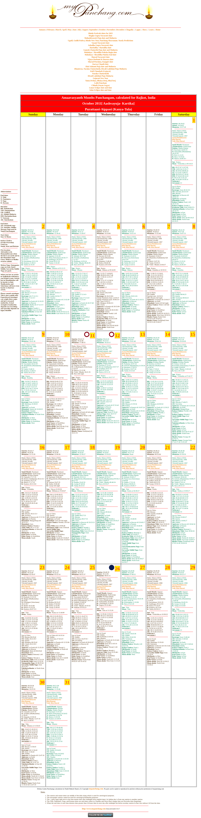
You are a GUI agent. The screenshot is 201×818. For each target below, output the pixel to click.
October (102, 30)
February (50, 30)
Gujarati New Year (100, 78)
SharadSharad (178, 140)
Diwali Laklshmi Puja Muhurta (100, 76)
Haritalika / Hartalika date (100, 48)
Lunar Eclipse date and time (100, 88)
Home (158, 30)
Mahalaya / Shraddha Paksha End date (100, 55)
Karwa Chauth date (100, 64)
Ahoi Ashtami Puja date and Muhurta (100, 66)
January (42, 30)
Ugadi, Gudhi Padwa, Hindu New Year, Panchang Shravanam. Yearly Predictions (100, 40)
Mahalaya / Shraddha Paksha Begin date (100, 52)
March (58, 30)
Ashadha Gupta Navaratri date (100, 45)
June (74, 30)
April (64, 30)
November (111, 30)
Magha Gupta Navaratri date (100, 36)
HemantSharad (53, 587)
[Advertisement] (37, 11)
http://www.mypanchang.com (94, 809)
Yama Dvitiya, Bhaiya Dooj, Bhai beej (100, 81)
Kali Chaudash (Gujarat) (100, 71)
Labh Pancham (100, 83)
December (120, 30)
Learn (151, 30)
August (85, 30)
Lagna (138, 30)
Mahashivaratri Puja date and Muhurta (100, 38)
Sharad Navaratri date (100, 57)
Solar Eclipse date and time (100, 90)
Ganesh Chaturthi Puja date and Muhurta (100, 50)
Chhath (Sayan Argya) (100, 85)
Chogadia (129, 30)
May (69, 30)
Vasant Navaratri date (100, 43)
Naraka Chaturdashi (100, 73)
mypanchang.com (100, 23)
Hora (144, 30)
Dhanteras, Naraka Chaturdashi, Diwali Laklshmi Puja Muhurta (100, 69)
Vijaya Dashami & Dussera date (100, 59)
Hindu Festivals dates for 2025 (100, 33)
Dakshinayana (179, 138)
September (93, 30)
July (79, 30)
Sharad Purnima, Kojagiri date (100, 62)
